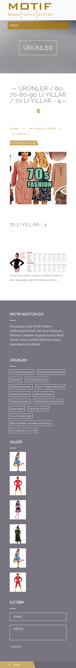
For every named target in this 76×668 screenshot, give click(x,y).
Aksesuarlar (16, 408)
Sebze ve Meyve (38, 408)
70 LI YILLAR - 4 (21, 133)
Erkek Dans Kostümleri (51, 372)
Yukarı (16, 664)
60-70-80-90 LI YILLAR (42, 128)
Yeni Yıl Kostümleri (36, 379)
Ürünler (14, 128)
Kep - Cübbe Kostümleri (50, 386)
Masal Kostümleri (19, 401)
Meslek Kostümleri (20, 386)
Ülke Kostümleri (43, 394)
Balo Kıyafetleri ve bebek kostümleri (30, 423)
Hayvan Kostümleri (20, 416)
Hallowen (15, 379)
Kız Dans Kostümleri (21, 372)
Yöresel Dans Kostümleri (48, 401)
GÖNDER (16, 646)
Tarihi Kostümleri (19, 394)
